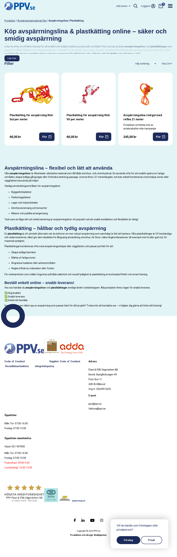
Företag (128, 540)
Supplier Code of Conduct (64, 361)
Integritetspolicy (44, 366)
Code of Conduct (14, 361)
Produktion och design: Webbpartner (88, 535)
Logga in (148, 6)
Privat (151, 540)
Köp (46, 136)
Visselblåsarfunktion (17, 366)
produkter (9, 20)
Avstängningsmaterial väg (31, 20)
